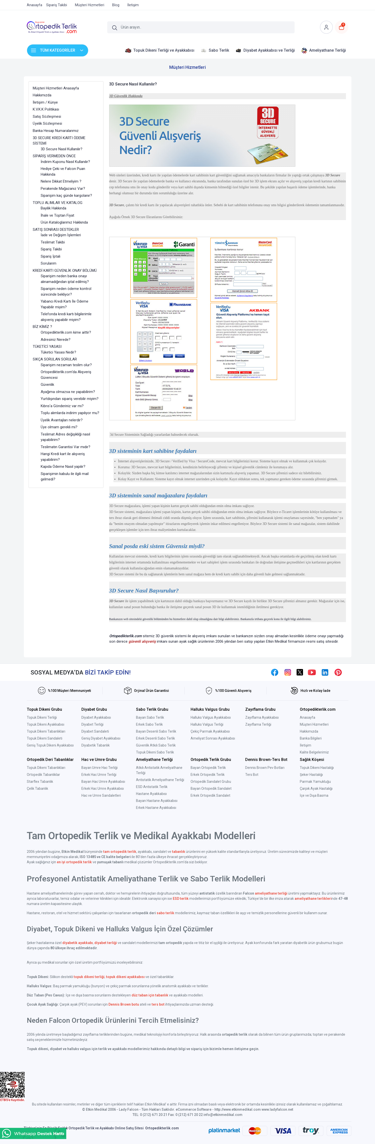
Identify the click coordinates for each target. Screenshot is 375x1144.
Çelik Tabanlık (37, 788)
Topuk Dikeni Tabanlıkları (46, 731)
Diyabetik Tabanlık (95, 745)
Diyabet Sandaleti (95, 731)
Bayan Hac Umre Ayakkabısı (103, 782)
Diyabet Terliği (92, 724)
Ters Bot (251, 775)
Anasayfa (307, 717)
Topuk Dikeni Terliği (42, 717)
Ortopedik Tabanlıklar (43, 775)
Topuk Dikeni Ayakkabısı (45, 724)
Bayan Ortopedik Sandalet (211, 788)
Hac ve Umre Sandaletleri (101, 795)
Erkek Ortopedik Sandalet (210, 795)
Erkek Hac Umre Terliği (98, 775)
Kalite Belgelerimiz (314, 752)
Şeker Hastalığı (311, 775)
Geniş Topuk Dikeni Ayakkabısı (50, 745)
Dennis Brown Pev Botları (264, 768)
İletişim (305, 745)
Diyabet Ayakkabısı (96, 717)
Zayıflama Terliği (258, 724)
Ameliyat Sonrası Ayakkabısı (213, 738)
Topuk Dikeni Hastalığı (317, 768)
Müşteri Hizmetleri (314, 724)
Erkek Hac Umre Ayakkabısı (102, 788)
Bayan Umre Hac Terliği (99, 768)
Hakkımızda (309, 731)
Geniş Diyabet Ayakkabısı (100, 738)
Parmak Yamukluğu (315, 782)
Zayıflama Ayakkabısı (262, 717)
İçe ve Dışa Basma (314, 795)
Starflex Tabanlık (40, 782)
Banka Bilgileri (311, 738)
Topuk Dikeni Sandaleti (44, 738)
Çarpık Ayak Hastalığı (316, 788)
